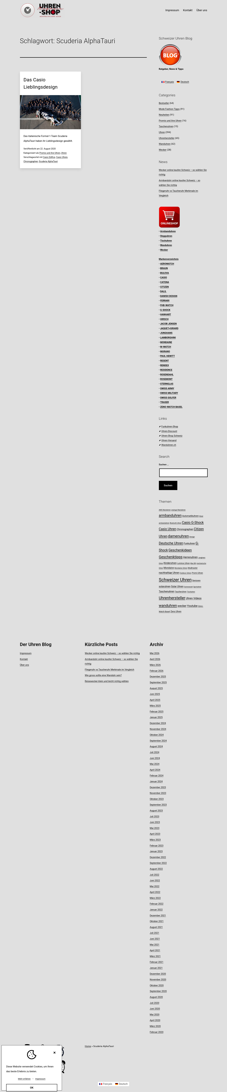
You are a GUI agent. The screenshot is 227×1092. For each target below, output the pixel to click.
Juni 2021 (155, 938)
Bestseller (164, 103)
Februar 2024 (156, 775)
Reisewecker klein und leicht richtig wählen (107, 681)
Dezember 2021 (158, 915)
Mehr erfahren (24, 1079)
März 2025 (155, 705)
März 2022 (155, 898)
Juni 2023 (155, 822)
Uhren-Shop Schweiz (171, 435)
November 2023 (158, 793)
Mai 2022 (154, 886)
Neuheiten (164, 114)
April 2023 (155, 833)
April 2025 (155, 700)
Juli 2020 (154, 1003)
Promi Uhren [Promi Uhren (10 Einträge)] (197, 573)
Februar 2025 (156, 711)
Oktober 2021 (157, 921)
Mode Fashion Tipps (169, 109)
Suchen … (164, 464)
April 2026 (155, 659)
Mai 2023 (154, 828)
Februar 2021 (156, 962)
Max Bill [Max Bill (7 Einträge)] (193, 563)
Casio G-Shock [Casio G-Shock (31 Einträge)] (193, 522)
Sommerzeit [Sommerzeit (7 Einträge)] (188, 587)
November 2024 (158, 729)
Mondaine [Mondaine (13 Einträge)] (169, 567)
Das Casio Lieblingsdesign (41, 83)
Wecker (162, 149)
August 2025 (156, 688)
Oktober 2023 (157, 799)
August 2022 (156, 869)
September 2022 (158, 863)
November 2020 (158, 979)
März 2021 (155, 956)
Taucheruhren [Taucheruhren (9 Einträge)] (181, 591)
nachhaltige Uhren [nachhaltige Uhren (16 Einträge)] (169, 572)
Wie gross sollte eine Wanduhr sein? (103, 675)
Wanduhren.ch (168, 445)
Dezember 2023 (158, 787)
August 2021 (156, 927)
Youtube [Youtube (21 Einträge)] (192, 606)
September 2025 (158, 682)
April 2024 (155, 769)
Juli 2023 (154, 816)
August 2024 (156, 746)
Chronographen (31, 161)
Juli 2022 (154, 874)
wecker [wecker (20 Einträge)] (181, 606)
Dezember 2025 (158, 676)
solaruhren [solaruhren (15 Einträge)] (165, 586)
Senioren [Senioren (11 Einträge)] (196, 580)
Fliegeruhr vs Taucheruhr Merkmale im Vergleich (109, 669)
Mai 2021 (154, 944)
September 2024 (158, 740)
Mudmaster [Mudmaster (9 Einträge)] (193, 568)
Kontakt (187, 10)
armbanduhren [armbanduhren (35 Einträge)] (170, 515)
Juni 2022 (155, 880)
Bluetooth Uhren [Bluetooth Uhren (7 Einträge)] (175, 523)
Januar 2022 (156, 909)
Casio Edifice (49, 157)
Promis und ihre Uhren (49, 153)
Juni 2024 (155, 758)
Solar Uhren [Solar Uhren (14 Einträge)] (177, 586)
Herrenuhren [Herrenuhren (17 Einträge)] (190, 557)
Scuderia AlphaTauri (48, 161)
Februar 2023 (156, 845)
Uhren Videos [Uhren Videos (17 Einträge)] (193, 598)
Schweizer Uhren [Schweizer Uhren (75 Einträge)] (175, 579)
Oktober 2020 (157, 985)
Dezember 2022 (158, 857)
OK (32, 1087)
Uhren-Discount (169, 431)
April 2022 (155, 892)
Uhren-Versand (168, 440)
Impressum (172, 10)
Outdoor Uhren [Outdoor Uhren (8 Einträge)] (185, 573)
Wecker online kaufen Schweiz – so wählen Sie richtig (112, 653)
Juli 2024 (154, 752)
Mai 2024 (154, 764)
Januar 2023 (156, 851)
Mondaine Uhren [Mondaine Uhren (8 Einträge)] (180, 568)
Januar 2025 (156, 717)
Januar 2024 (156, 781)
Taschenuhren (166, 126)
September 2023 (158, 804)
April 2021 (155, 950)
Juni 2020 (155, 1008)
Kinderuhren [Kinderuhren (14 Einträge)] (170, 563)
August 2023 (156, 810)
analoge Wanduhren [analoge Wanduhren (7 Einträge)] (178, 510)
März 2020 (155, 1026)
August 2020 (156, 997)
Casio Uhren (62, 157)
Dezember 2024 (158, 723)
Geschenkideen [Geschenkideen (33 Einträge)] (180, 550)
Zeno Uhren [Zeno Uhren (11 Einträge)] (176, 611)
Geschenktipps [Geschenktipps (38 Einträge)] (171, 557)
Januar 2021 (156, 968)
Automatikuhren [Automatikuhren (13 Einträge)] (190, 516)
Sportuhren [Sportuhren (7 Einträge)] (197, 587)
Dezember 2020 (158, 973)
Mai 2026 (154, 653)
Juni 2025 (155, 694)
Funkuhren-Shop (169, 426)
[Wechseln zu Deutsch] (182, 82)
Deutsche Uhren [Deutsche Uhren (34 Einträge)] (171, 543)
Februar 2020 (156, 1032)
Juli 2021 (154, 933)
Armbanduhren (168, 231)
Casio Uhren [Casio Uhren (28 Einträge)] (167, 529)
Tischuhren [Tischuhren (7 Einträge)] (191, 592)
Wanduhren (165, 144)
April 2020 (155, 1020)
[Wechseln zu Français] (167, 82)
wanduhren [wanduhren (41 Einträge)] (168, 605)
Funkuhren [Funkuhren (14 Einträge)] (189, 543)
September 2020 (158, 991)
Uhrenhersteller (166, 138)
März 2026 (155, 665)
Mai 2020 (154, 1014)
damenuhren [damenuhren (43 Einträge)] (178, 536)
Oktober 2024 (157, 734)
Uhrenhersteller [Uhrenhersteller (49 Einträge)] (172, 598)
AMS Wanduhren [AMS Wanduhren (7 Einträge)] (165, 510)
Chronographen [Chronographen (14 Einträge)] (185, 529)
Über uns (201, 10)
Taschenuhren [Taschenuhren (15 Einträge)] (166, 591)
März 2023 (155, 839)
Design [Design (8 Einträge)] (192, 537)
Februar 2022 (156, 903)
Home (88, 1046)
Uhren (64, 153)
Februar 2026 (156, 670)
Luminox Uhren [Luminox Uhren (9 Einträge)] (183, 563)
